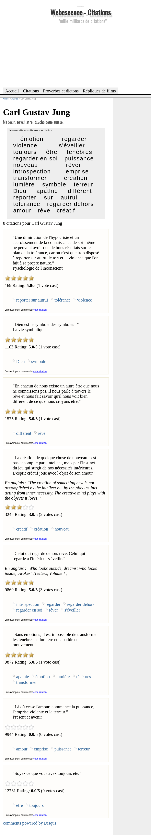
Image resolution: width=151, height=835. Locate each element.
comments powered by (29, 823)
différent (80, 191)
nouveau (25, 165)
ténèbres (79, 152)
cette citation (40, 309)
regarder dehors (70, 204)
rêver (73, 165)
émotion (31, 139)
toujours (25, 152)
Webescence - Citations (80, 12)
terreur (83, 184)
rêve (44, 210)
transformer (30, 178)
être (51, 152)
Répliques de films (99, 90)
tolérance (26, 204)
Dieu (20, 191)
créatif (66, 210)
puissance (79, 158)
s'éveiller (72, 145)
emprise (77, 171)
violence (25, 145)
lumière (24, 184)
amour (22, 210)
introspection (32, 171)
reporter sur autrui (45, 197)
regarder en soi (35, 158)
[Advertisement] (80, 55)
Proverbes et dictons (61, 90)
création (76, 178)
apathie (47, 191)
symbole (54, 184)
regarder (74, 139)
